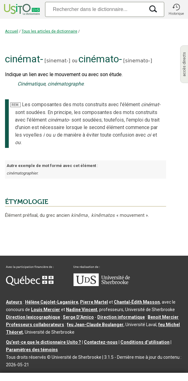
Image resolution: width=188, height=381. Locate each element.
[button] (176, 9)
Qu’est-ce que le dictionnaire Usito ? (43, 342)
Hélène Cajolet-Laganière (51, 302)
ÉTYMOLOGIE (26, 202)
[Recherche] (95, 9)
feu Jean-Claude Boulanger (95, 324)
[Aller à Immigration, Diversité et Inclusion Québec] (29, 283)
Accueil (11, 31)
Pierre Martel (94, 302)
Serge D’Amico (78, 317)
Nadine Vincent (81, 309)
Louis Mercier (45, 309)
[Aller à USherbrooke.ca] (102, 284)
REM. (15, 105)
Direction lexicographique (33, 317)
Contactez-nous (101, 342)
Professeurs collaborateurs (35, 324)
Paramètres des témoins (32, 349)
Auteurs (14, 302)
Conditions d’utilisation (145, 342)
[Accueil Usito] (21, 9)
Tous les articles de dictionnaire (49, 31)
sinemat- (57, 61)
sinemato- (137, 61)
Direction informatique (121, 317)
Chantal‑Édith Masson (137, 302)
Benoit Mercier (163, 317)
